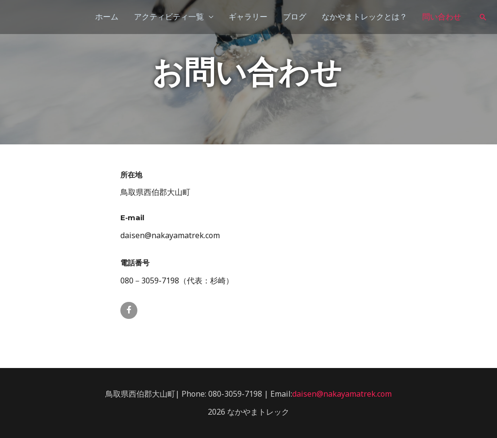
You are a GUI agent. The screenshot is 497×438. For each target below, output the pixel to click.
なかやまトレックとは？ (364, 16)
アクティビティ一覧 (168, 16)
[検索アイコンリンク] (483, 17)
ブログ (294, 16)
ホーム (105, 16)
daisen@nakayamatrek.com (342, 393)
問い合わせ (441, 16)
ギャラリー (247, 16)
